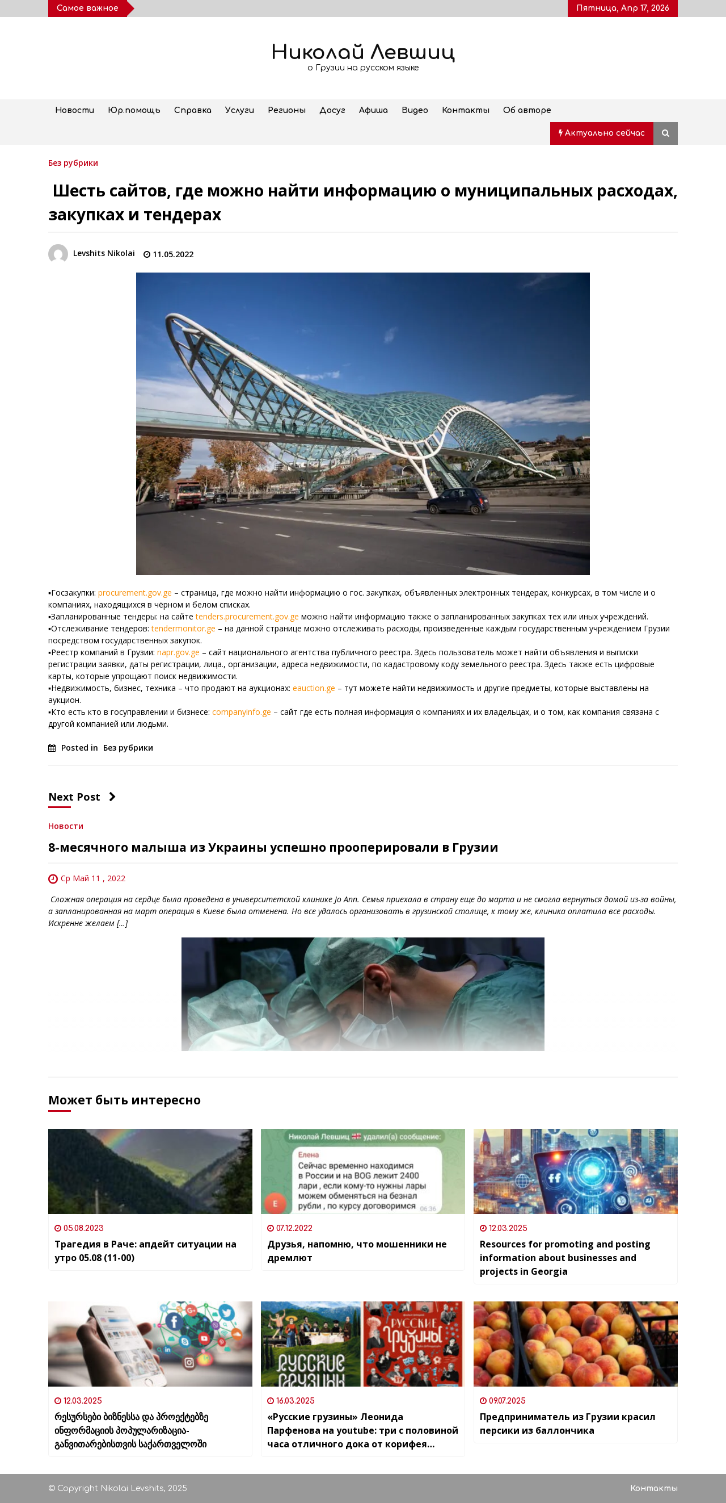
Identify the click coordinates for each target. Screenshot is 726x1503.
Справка (193, 110)
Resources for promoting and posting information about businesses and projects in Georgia (565, 1258)
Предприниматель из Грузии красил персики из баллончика (568, 1423)
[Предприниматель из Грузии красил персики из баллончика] (576, 1344)
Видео (415, 110)
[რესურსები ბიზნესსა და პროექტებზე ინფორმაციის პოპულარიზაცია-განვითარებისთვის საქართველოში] (150, 1344)
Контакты (465, 110)
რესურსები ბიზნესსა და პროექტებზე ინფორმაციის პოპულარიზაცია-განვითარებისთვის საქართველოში (131, 1430)
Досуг (332, 110)
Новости (74, 110)
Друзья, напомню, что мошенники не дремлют (357, 1251)
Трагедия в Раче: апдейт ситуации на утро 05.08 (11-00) (145, 1251)
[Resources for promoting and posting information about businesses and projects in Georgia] (576, 1171)
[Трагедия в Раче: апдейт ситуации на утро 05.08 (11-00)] (150, 1171)
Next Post (82, 796)
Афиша (373, 110)
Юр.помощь (134, 110)
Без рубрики (73, 162)
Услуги (239, 110)
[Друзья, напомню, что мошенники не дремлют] (363, 1171)
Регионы (287, 110)
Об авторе (527, 110)
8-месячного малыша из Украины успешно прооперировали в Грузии (273, 847)
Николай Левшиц (363, 52)
